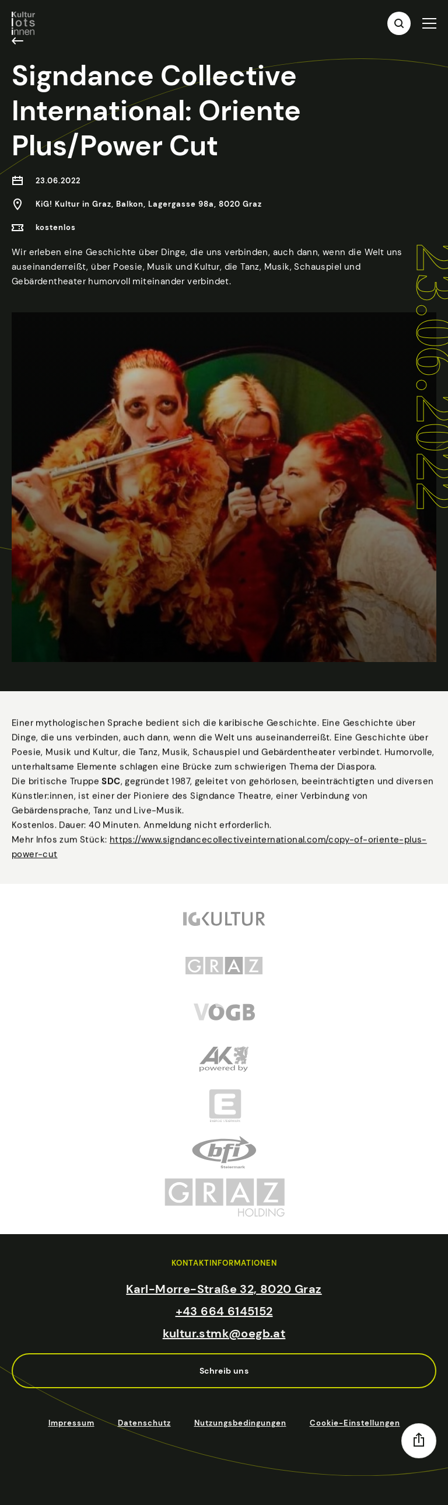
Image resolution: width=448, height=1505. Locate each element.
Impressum (71, 1423)
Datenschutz (144, 1423)
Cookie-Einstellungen (355, 1423)
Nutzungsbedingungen (240, 1423)
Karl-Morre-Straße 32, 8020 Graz (223, 1289)
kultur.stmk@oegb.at (224, 1333)
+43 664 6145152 (224, 1311)
